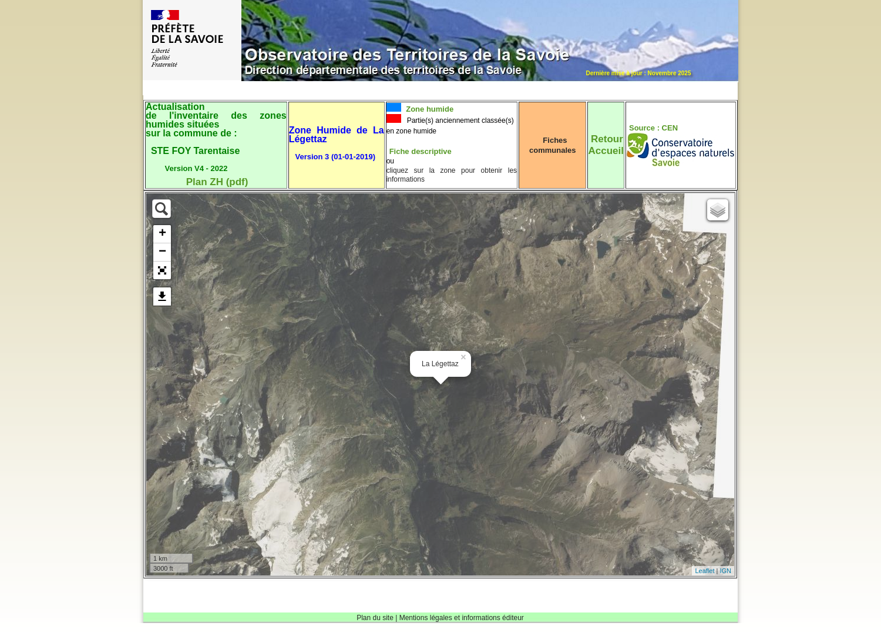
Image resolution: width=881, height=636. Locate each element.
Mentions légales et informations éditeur (461, 618)
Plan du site (375, 618)
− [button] (162, 252)
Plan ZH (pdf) (217, 182)
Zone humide (429, 109)
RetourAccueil (605, 144)
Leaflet (704, 570)
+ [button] (162, 234)
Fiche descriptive (420, 151)
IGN (725, 570)
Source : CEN (653, 127)
